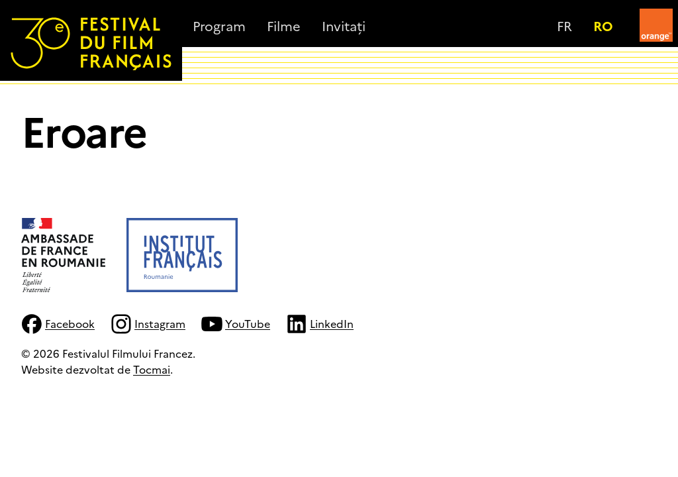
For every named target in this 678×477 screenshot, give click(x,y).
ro (603, 25)
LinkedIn (320, 324)
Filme (284, 25)
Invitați (343, 25)
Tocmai (151, 369)
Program (219, 25)
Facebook (58, 324)
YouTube (235, 324)
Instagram (148, 324)
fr (564, 25)
